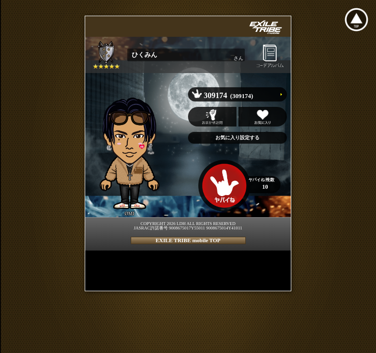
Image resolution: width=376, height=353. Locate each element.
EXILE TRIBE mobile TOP (188, 240)
